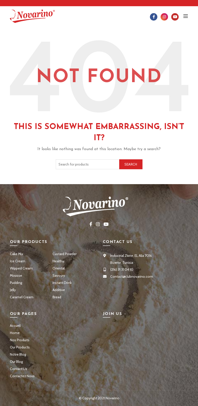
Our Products (20, 347)
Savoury (59, 275)
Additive (59, 290)
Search (130, 164)
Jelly (13, 290)
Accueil (15, 325)
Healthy (58, 261)
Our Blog (16, 361)
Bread (57, 297)
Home (15, 333)
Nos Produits (19, 340)
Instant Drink (62, 282)
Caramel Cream (21, 297)
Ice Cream (17, 261)
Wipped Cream (21, 268)
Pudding (16, 282)
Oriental (59, 268)
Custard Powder (65, 254)
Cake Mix (16, 254)
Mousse (16, 275)
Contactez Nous (22, 376)
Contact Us (18, 369)
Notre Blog (18, 354)
